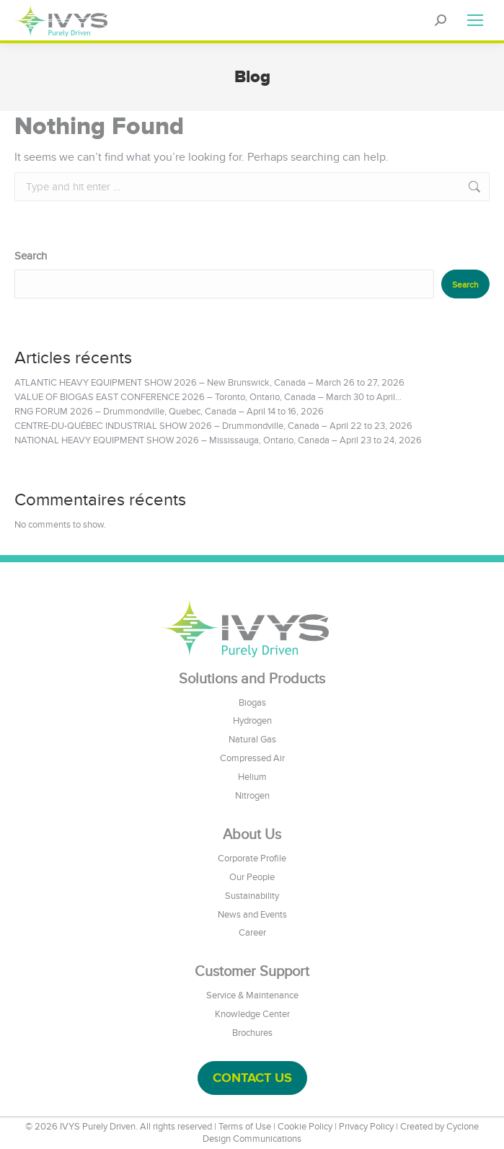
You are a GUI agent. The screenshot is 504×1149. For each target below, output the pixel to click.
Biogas (252, 703)
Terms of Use (244, 1126)
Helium (252, 777)
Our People (252, 877)
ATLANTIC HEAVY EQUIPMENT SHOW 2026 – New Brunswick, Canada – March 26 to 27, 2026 (209, 383)
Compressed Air (252, 758)
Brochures (252, 1033)
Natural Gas (252, 739)
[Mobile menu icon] (475, 20)
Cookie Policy (305, 1126)
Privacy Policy (366, 1126)
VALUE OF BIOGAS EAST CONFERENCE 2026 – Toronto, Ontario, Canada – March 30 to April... (208, 397)
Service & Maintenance (252, 995)
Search (30, 255)
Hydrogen (252, 721)
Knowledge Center (252, 1014)
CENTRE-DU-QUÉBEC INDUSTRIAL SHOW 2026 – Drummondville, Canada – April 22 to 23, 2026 (213, 426)
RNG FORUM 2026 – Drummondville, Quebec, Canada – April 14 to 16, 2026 (169, 411)
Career (252, 933)
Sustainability (252, 896)
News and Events (252, 914)
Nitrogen (252, 796)
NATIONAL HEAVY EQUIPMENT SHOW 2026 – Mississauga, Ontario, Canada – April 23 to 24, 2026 (218, 440)
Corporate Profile (252, 858)
